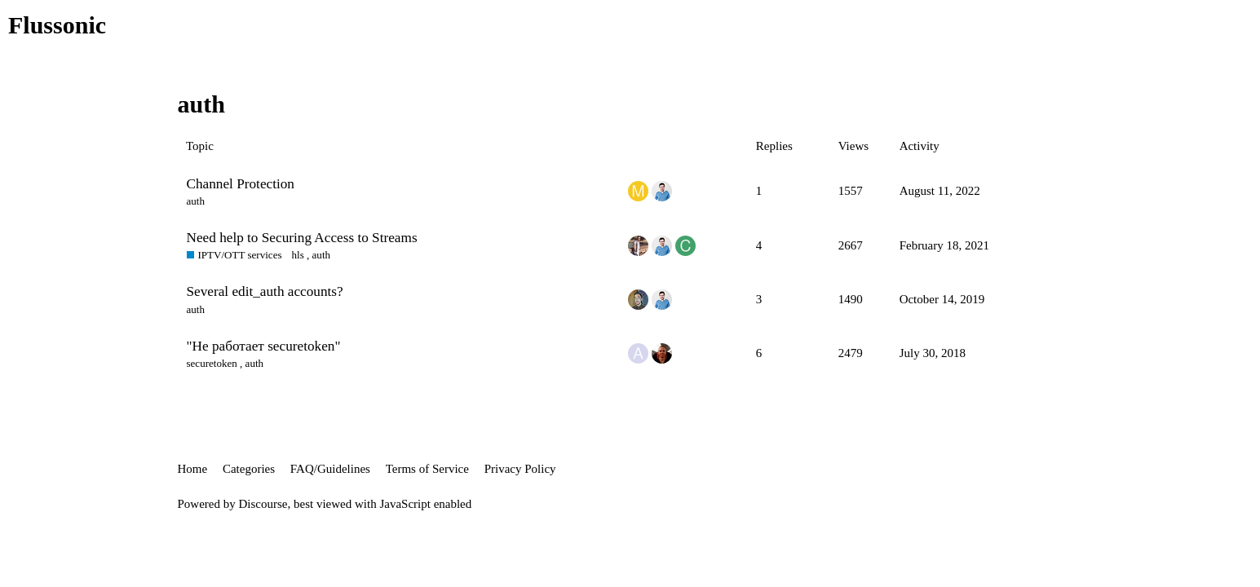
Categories (249, 468)
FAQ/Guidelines (330, 468)
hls (298, 255)
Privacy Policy (520, 468)
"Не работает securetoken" (264, 346)
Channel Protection (240, 184)
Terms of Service (427, 468)
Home (193, 468)
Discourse (263, 503)
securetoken (212, 363)
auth (196, 201)
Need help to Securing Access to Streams (302, 237)
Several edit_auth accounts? (265, 291)
